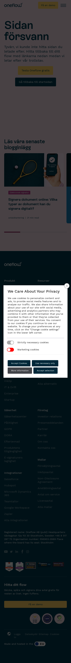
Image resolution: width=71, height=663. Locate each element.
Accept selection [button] (45, 370)
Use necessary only (45, 363)
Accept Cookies (19, 363)
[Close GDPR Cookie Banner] (66, 285)
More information (20, 370)
